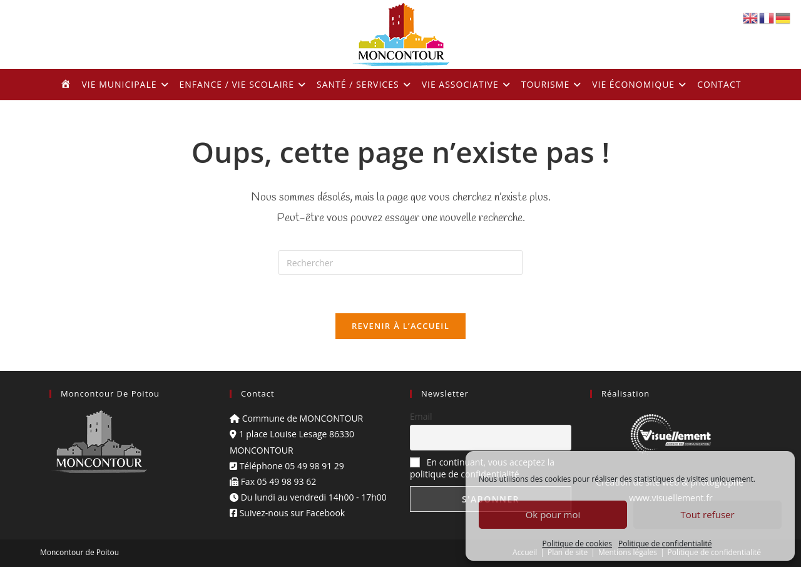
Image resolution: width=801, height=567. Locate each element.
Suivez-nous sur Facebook (287, 513)
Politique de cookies (578, 543)
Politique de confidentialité (665, 543)
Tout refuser (707, 514)
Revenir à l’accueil (400, 325)
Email (421, 416)
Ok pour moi (553, 514)
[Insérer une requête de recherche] (400, 262)
